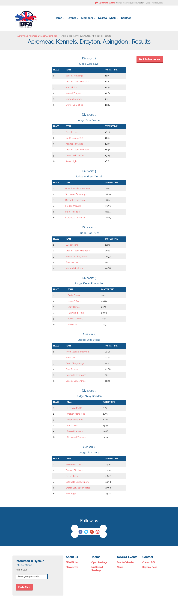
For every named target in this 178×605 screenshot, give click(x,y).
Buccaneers (72, 245)
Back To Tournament (149, 59)
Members (88, 18)
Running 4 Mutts (76, 312)
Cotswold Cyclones (75, 217)
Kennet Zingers (73, 93)
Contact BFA (148, 562)
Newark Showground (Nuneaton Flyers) (133, 3)
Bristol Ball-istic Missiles (77, 487)
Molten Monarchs (76, 414)
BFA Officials (72, 562)
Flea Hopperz (73, 262)
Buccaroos (72, 425)
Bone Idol (70, 357)
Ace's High (71, 161)
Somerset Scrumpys (75, 194)
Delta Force (74, 295)
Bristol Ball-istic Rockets (77, 188)
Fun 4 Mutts (71, 476)
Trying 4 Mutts (74, 408)
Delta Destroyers (74, 138)
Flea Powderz (73, 369)
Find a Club (24, 587)
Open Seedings (99, 562)
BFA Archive (72, 567)
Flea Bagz (70, 493)
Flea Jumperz (73, 132)
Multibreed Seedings (97, 569)
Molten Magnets (74, 99)
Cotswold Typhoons (76, 375)
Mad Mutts (71, 87)
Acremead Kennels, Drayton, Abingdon (37, 36)
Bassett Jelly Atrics (76, 381)
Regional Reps (149, 567)
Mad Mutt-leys (72, 211)
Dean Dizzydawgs (75, 363)
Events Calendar (125, 562)
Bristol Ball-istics (74, 105)
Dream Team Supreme (77, 81)
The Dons (72, 324)
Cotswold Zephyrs (76, 437)
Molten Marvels (73, 206)
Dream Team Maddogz (78, 250)
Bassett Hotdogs (74, 75)
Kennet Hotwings (74, 144)
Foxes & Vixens (75, 318)
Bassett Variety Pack (76, 256)
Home (59, 18)
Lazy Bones (74, 307)
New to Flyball (108, 18)
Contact (126, 18)
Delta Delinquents (75, 155)
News (120, 567)
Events (73, 18)
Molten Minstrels (74, 268)
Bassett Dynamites (75, 200)
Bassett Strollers (74, 470)
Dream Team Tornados (77, 149)
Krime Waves (74, 301)
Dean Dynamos (75, 419)
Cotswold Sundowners (77, 482)
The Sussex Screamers (77, 351)
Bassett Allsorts (75, 431)
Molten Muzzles (73, 464)
